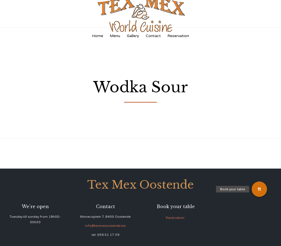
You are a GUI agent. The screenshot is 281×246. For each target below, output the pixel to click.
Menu (115, 35)
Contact (153, 35)
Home (97, 35)
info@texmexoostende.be (105, 226)
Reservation (178, 35)
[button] (259, 189)
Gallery (133, 35)
